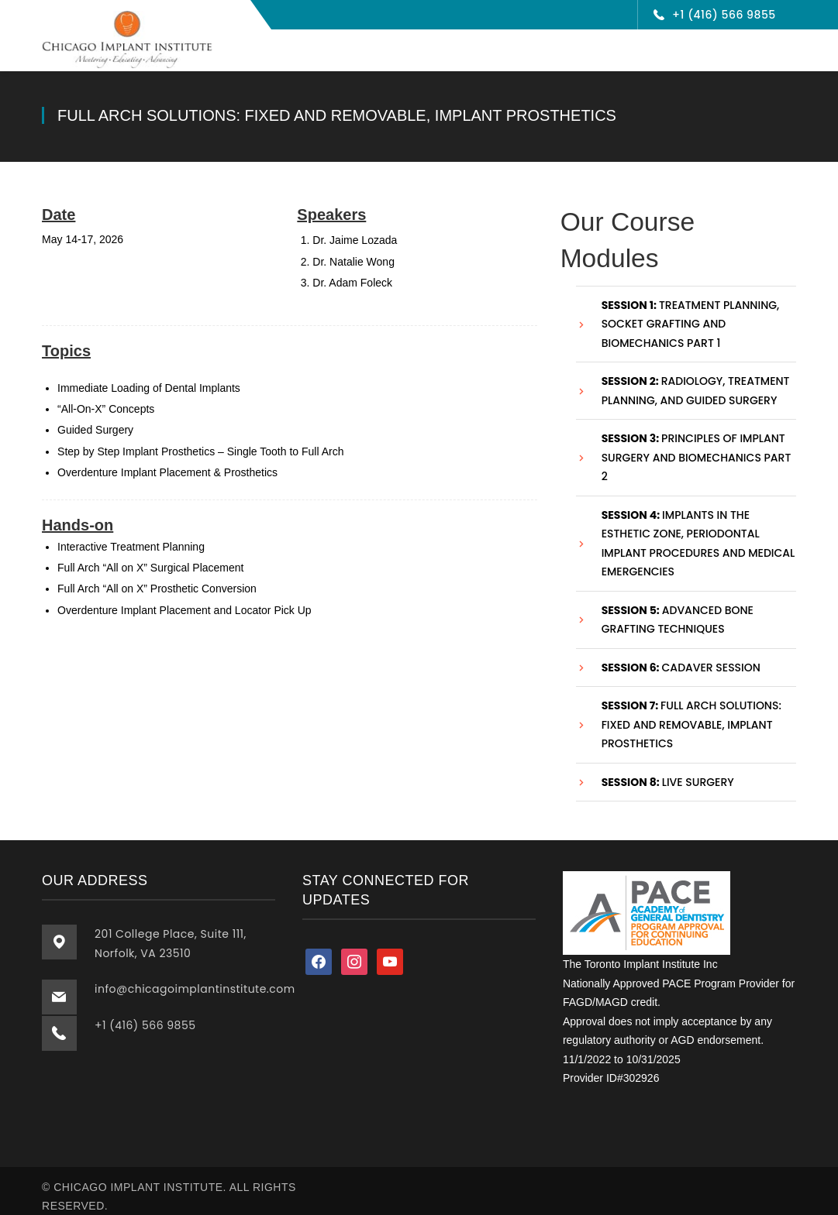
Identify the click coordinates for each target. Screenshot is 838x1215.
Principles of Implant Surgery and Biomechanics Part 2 (696, 446)
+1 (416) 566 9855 (724, 14)
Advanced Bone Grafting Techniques (678, 609)
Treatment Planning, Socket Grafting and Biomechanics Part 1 (691, 313)
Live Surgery (668, 771)
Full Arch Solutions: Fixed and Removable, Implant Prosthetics (691, 713)
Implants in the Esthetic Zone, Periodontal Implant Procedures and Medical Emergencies (698, 532)
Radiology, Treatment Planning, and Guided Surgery (696, 379)
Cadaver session (681, 656)
